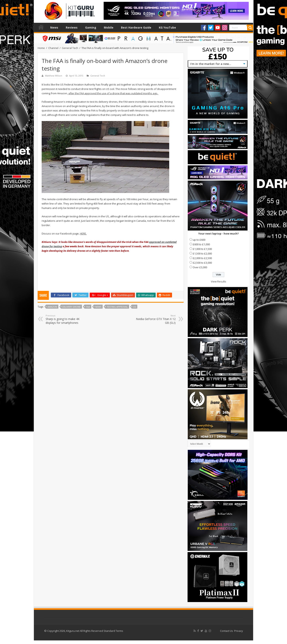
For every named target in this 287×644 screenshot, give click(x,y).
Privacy (238, 631)
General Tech (70, 48)
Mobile (108, 27)
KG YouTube (167, 27)
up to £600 (199, 240)
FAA (88, 306)
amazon (52, 306)
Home (41, 27)
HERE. (83, 233)
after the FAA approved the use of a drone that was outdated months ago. (113, 93)
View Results (218, 281)
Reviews (72, 27)
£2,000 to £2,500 (202, 258)
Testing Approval (117, 306)
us (134, 306)
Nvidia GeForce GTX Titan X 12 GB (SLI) (155, 319)
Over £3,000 (200, 267)
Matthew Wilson (53, 75)
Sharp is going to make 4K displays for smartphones (66, 319)
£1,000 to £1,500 (202, 249)
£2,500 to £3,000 (202, 262)
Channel (53, 48)
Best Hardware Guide (136, 27)
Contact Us (226, 631)
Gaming (90, 27)
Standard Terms (113, 631)
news (98, 306)
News (54, 27)
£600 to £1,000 (201, 244)
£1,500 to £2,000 (202, 253)
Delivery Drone (71, 306)
